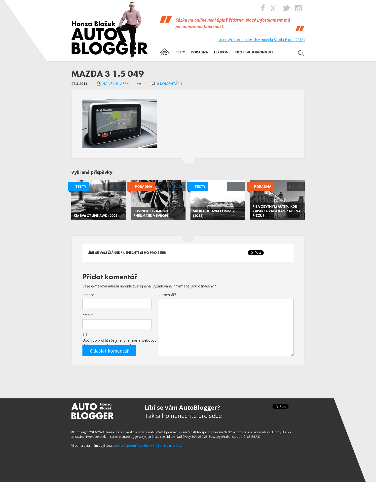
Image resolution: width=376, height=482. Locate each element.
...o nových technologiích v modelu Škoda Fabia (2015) (261, 39)
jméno (88, 294)
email (87, 315)
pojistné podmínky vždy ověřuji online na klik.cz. (148, 445)
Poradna (143, 186)
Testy (80, 186)
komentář (168, 294)
